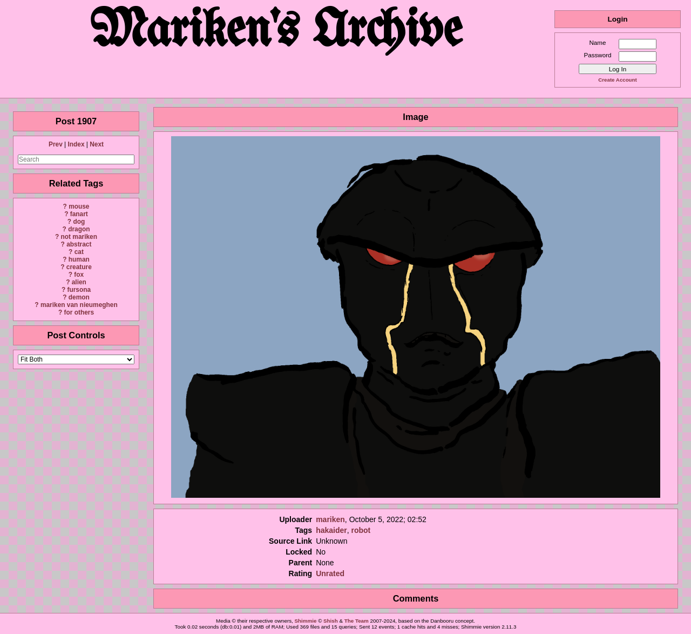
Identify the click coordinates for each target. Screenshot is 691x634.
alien (79, 282)
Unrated (330, 573)
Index (75, 144)
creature (79, 267)
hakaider (331, 530)
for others (79, 312)
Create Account (617, 80)
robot (361, 530)
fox (79, 274)
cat (79, 252)
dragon (79, 229)
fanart (79, 214)
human (79, 259)
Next (97, 144)
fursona (79, 289)
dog (79, 221)
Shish (330, 621)
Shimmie (306, 621)
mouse (79, 206)
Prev (56, 144)
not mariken (79, 237)
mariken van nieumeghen (79, 305)
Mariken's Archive (277, 32)
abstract (78, 244)
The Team (356, 621)
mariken (330, 519)
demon (79, 297)
